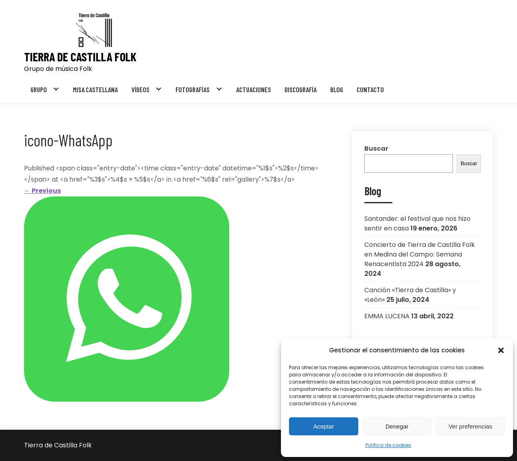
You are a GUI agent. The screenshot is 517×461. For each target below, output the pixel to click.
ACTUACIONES (253, 89)
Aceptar (323, 426)
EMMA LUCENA (387, 316)
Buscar (376, 148)
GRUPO (38, 89)
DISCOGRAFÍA (301, 89)
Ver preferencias (470, 426)
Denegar (397, 426)
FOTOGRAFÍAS (193, 89)
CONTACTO (370, 89)
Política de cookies (388, 445)
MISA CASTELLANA (95, 89)
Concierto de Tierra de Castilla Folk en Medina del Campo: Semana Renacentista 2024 (419, 254)
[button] (501, 350)
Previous (42, 190)
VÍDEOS (140, 89)
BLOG (336, 89)
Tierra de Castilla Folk (80, 56)
